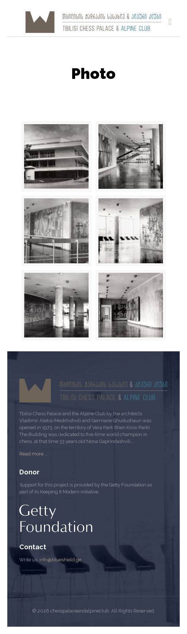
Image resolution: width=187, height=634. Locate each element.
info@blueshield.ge (60, 559)
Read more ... (33, 454)
